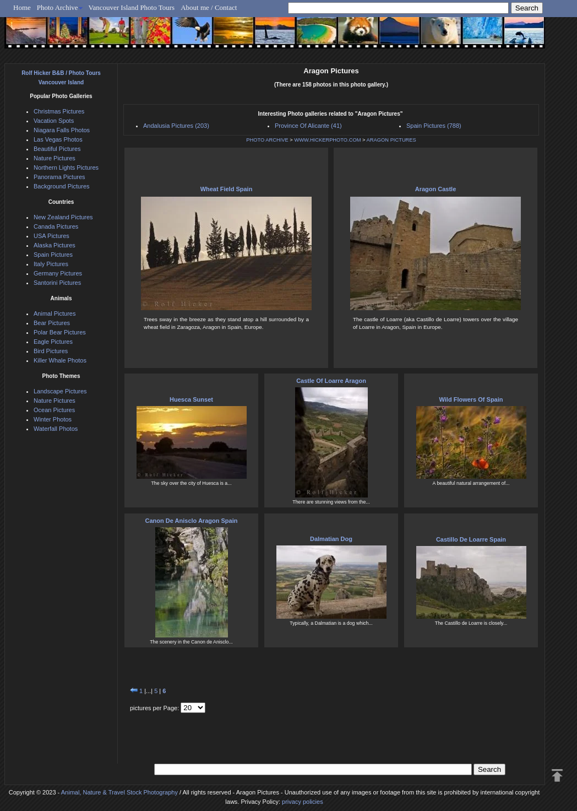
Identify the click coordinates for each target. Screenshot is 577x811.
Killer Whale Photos (60, 360)
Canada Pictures (56, 226)
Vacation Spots (54, 120)
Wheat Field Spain (226, 189)
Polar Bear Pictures (60, 332)
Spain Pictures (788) (433, 125)
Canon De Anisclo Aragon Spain (191, 520)
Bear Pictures (52, 323)
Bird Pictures (51, 351)
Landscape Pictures (60, 391)
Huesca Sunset (191, 399)
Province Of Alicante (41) (308, 125)
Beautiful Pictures (57, 148)
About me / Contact (209, 7)
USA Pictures (51, 236)
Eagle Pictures (53, 341)
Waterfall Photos (56, 428)
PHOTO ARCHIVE (267, 140)
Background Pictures (62, 186)
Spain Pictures (53, 254)
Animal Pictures (54, 313)
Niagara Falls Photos (62, 130)
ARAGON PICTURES (391, 140)
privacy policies (302, 801)
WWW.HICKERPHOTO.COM (327, 140)
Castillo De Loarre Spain (471, 539)
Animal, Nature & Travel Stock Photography (119, 792)
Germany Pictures (58, 273)
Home (22, 7)
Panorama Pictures (59, 177)
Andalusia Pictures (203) (176, 125)
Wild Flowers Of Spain (471, 399)
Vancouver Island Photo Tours (132, 7)
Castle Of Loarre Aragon (331, 380)
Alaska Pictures (54, 245)
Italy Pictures (51, 264)
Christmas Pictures (59, 111)
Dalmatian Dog (331, 539)
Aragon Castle (435, 189)
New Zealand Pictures (63, 217)
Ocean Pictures (54, 410)
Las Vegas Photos (58, 139)
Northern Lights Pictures (66, 167)
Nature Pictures (54, 158)
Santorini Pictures (57, 282)
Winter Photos (53, 419)
